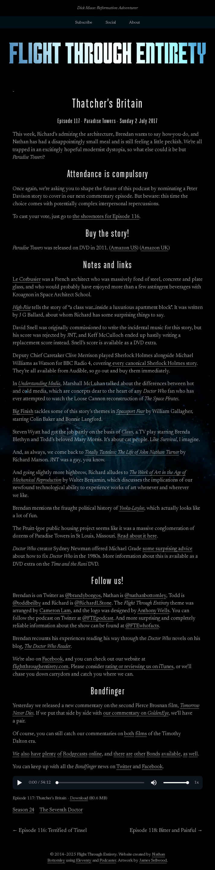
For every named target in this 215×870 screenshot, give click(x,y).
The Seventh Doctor (61, 810)
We (16, 754)
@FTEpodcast (97, 618)
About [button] (134, 23)
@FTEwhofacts (142, 626)
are (129, 754)
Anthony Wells (153, 611)
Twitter (123, 766)
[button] (19, 782)
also (25, 754)
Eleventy (83, 861)
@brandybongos (83, 595)
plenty (49, 754)
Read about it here (137, 536)
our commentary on (136, 713)
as (185, 754)
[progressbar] (40, 782)
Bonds (153, 754)
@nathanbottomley (145, 595)
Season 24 (23, 810)
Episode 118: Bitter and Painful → (166, 830)
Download (79, 798)
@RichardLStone (93, 603)
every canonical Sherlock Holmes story (154, 363)
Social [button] (111, 23)
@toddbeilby (27, 603)
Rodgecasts (75, 754)
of (59, 754)
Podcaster (108, 861)
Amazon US (124, 248)
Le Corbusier (27, 279)
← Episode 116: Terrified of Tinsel (50, 830)
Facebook (52, 659)
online (95, 754)
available (171, 754)
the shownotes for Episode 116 (106, 216)
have (36, 754)
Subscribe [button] (83, 23)
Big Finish (23, 411)
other (139, 754)
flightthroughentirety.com (40, 666)
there (119, 754)
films (141, 734)
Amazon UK (154, 248)
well (193, 754)
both (129, 734)
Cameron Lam (55, 611)
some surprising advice (167, 549)
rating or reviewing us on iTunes (139, 666)
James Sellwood (153, 861)
